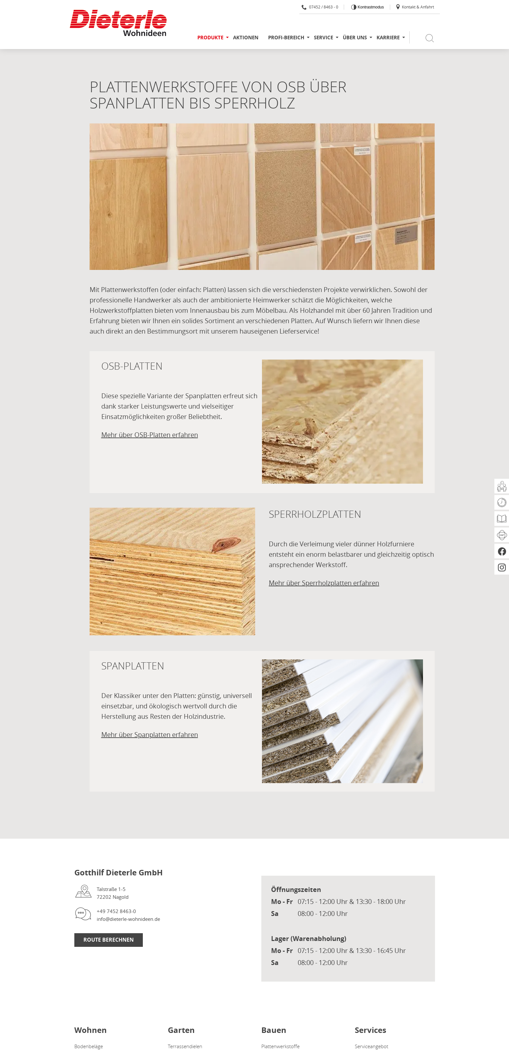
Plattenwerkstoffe (280, 1046)
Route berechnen (108, 939)
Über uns (355, 37)
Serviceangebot (371, 1046)
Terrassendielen (185, 1046)
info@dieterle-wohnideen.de (128, 919)
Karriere (388, 37)
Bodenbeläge (88, 1046)
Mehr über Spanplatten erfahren (149, 734)
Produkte (210, 37)
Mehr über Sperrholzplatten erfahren (324, 582)
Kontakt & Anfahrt (414, 6)
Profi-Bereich (286, 37)
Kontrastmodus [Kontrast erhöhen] (370, 7)
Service (323, 37)
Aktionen (245, 37)
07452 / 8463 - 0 (320, 6)
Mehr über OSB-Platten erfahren (149, 434)
